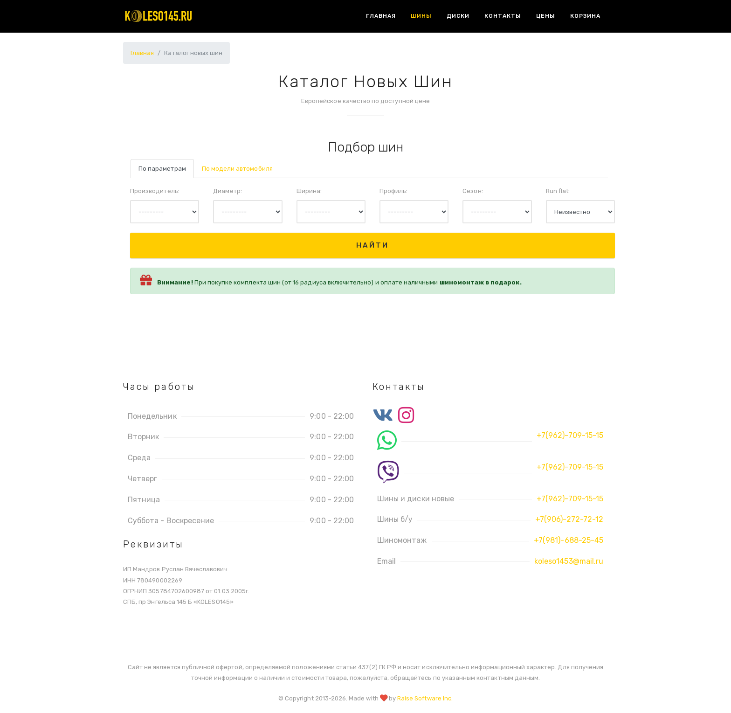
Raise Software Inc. (425, 698)
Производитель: (154, 190)
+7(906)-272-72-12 (569, 519)
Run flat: (558, 190)
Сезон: (472, 190)
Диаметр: (227, 190)
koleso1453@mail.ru (568, 561)
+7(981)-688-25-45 (568, 540)
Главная (381, 16)
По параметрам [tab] (162, 168)
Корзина (585, 16)
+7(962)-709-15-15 (570, 435)
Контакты (502, 16)
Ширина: (309, 190)
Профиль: (393, 190)
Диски (458, 16)
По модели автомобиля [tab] (237, 168)
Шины (421, 16)
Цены (545, 16)
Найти (372, 245)
